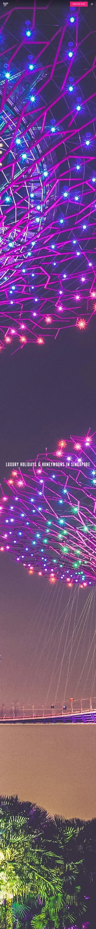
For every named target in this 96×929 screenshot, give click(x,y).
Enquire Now (79, 4)
